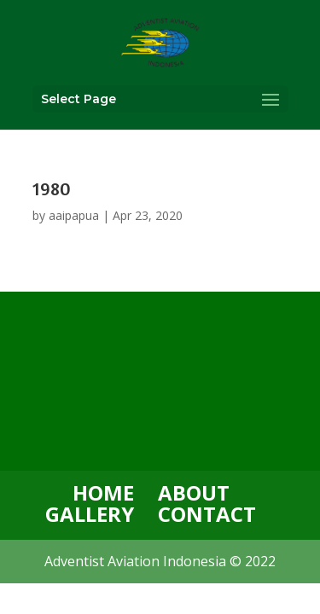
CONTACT (207, 514)
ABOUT (194, 492)
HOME (103, 492)
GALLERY (89, 514)
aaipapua (74, 215)
